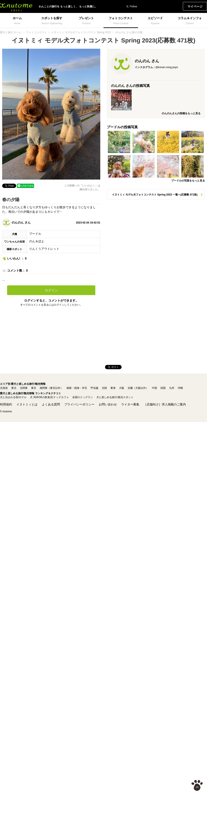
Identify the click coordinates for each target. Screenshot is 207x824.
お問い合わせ (108, 404)
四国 (163, 387)
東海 (113, 387)
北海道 (4, 387)
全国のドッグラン (82, 397)
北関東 (24, 387)
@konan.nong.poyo (166, 67)
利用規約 (6, 404)
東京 (33, 387)
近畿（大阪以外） (138, 387)
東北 (13, 387)
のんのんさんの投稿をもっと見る (181, 113)
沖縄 (180, 387)
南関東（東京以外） (51, 387)
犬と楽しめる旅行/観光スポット (114, 397)
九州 (171, 387)
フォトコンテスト (36, 32)
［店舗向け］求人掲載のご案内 (165, 404)
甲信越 (94, 387)
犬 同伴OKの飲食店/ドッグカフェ (49, 397)
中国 (154, 387)
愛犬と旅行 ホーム (10, 32)
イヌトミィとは (27, 404)
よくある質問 (51, 404)
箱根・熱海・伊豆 (76, 387)
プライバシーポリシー (79, 404)
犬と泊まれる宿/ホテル (13, 397)
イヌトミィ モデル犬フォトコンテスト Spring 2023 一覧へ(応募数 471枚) (155, 194)
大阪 (121, 387)
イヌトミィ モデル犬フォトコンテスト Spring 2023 (81, 32)
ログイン (51, 290)
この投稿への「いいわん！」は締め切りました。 (82, 187)
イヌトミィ (16, 6)
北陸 (104, 387)
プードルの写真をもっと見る (188, 180)
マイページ (194, 6)
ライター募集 (130, 404)
